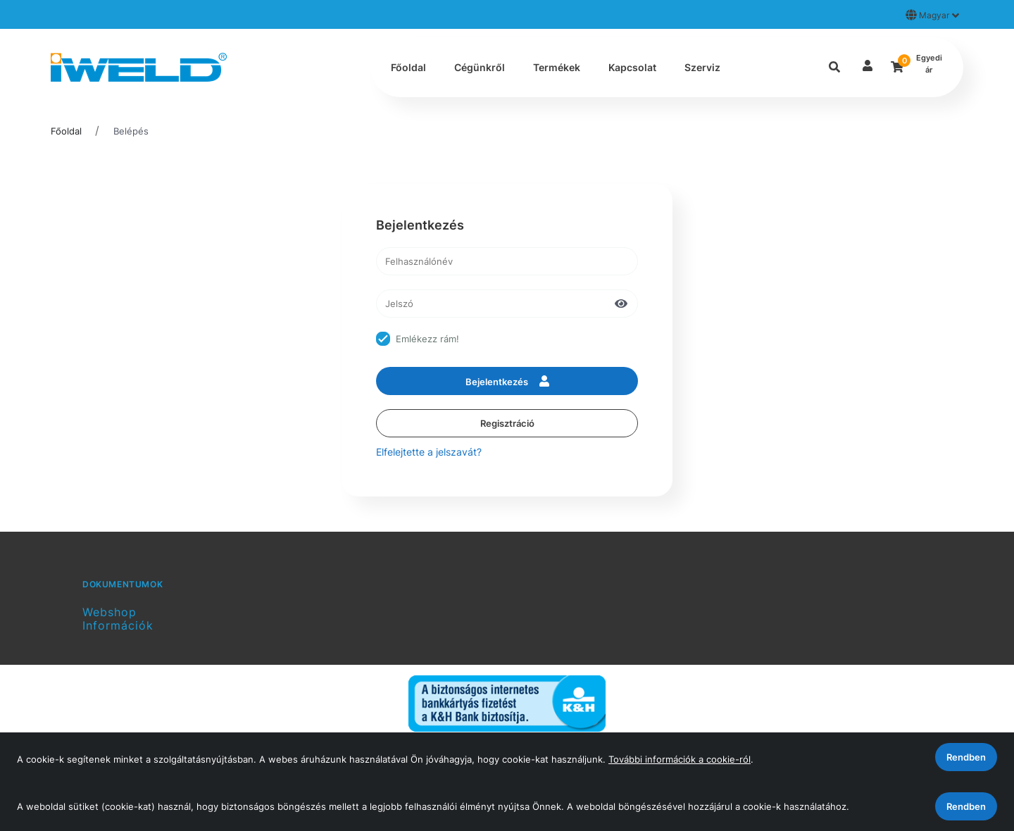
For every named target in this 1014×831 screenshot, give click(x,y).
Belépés (131, 131)
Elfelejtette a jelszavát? (429, 452)
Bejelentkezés (507, 381)
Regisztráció (507, 423)
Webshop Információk (118, 618)
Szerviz (702, 67)
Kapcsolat (632, 67)
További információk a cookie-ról (679, 759)
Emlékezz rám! (427, 338)
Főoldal (408, 67)
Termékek (556, 67)
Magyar (932, 14)
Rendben (966, 806)
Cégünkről (479, 67)
